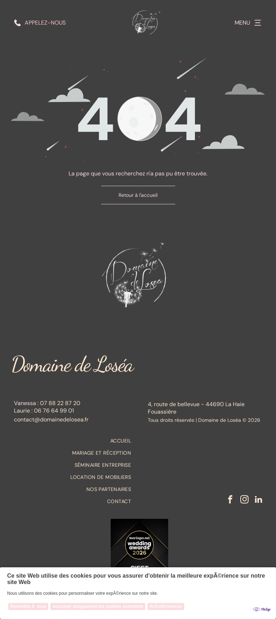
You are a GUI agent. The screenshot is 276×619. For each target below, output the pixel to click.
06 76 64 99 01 (54, 410)
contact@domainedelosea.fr (51, 419)
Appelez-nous (45, 22)
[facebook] (230, 500)
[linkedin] (258, 500)
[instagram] (244, 500)
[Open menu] (258, 23)
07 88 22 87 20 (60, 403)
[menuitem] (72, 441)
